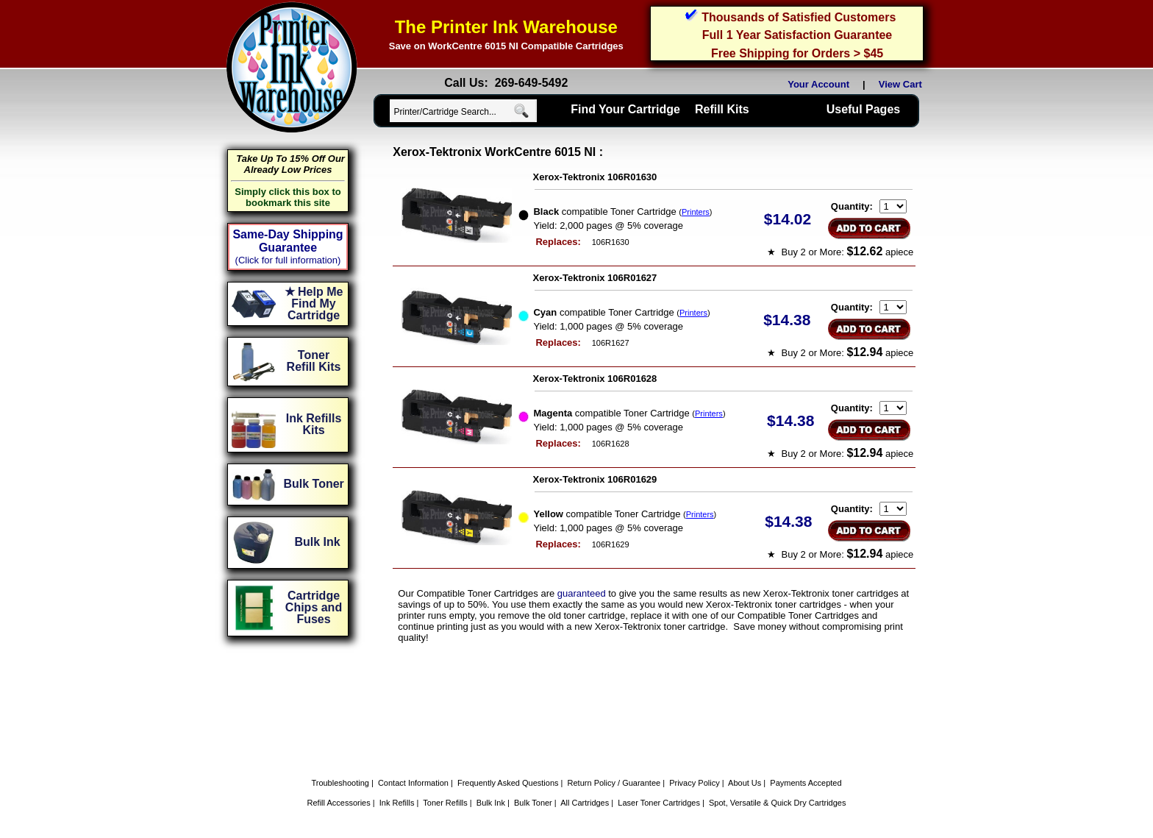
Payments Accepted (805, 782)
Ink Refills (397, 802)
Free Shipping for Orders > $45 (797, 53)
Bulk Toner (533, 802)
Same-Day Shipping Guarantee (287, 241)
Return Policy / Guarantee (614, 782)
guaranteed (581, 593)
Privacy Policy (694, 782)
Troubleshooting (339, 782)
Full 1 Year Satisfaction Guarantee (797, 35)
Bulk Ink (490, 802)
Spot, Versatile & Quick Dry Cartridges (777, 802)
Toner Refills (445, 802)
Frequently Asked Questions (508, 782)
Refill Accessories (339, 802)
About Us (744, 782)
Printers (696, 211)
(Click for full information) (288, 260)
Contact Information (413, 782)
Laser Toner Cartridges (659, 802)
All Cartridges (584, 802)
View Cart (903, 84)
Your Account (818, 84)
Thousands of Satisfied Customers (799, 17)
